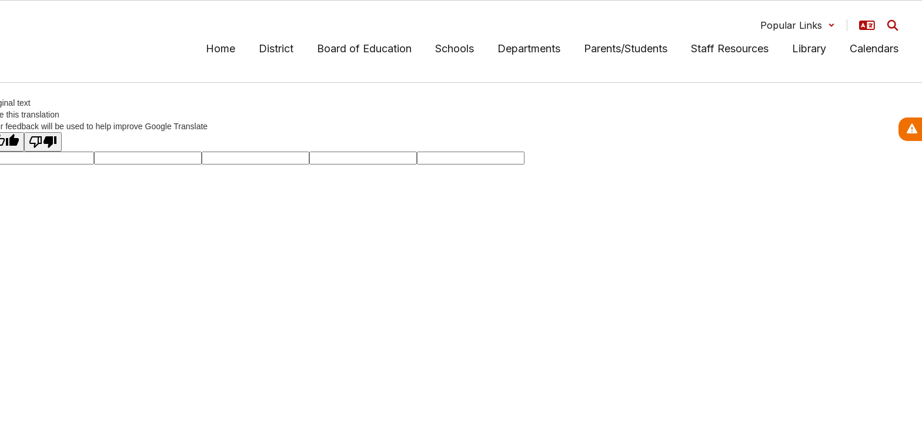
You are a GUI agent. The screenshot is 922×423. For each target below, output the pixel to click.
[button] (797, 25)
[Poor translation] (43, 142)
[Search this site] (892, 25)
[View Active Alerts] (910, 129)
